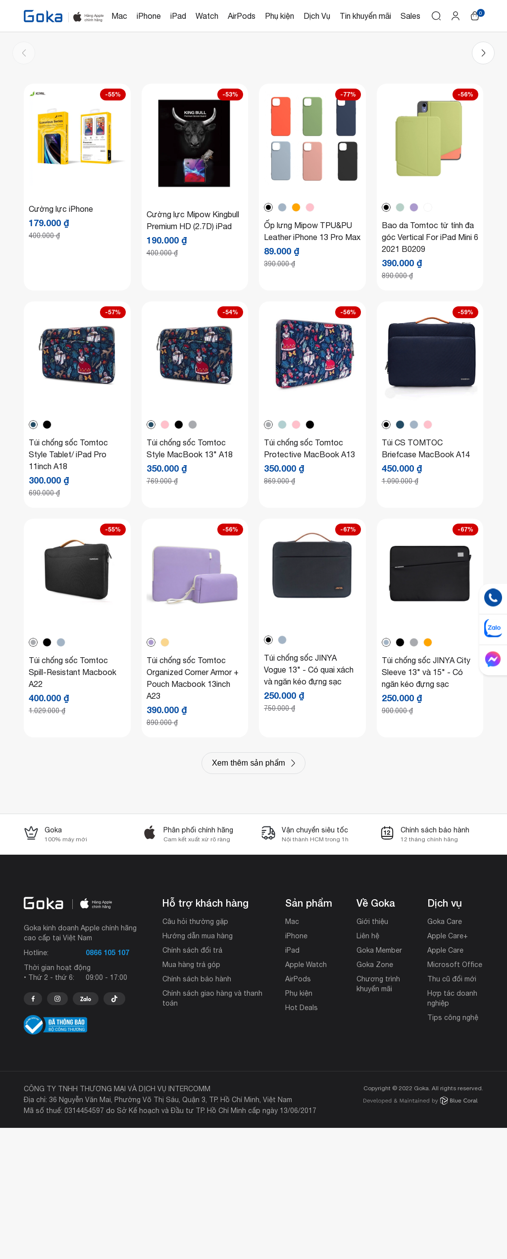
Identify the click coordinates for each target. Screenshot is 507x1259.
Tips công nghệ (452, 1149)
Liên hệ (367, 1067)
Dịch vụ (444, 1034)
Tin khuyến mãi (365, 15)
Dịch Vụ (317, 15)
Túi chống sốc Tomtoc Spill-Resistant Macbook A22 (72, 803)
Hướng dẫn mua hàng (197, 1067)
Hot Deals (301, 1139)
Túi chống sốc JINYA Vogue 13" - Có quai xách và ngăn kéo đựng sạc (309, 800)
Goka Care (444, 1053)
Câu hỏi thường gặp (195, 1053)
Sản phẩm (308, 1034)
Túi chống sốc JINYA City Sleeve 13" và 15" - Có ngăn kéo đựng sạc (426, 803)
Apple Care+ (447, 1067)
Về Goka (375, 1034)
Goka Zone (374, 1096)
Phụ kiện (279, 15)
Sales (410, 15)
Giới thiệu (372, 1053)
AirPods (241, 15)
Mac (119, 15)
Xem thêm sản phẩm (248, 894)
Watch (207, 15)
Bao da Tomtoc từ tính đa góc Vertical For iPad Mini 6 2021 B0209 (430, 368)
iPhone (149, 15)
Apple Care (445, 1081)
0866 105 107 (107, 1083)
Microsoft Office (454, 1096)
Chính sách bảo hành (196, 1110)
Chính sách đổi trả (192, 1081)
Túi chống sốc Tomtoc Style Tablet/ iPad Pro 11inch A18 (68, 585)
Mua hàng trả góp (191, 1096)
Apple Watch (306, 1096)
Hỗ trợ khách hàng (205, 1034)
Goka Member (379, 1081)
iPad (178, 15)
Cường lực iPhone (61, 340)
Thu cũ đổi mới (451, 1110)
